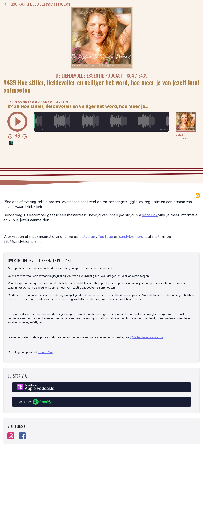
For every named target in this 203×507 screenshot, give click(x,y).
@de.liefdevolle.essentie (146, 337)
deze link (150, 214)
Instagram (87, 236)
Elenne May (45, 352)
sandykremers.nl (133, 236)
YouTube (105, 236)
